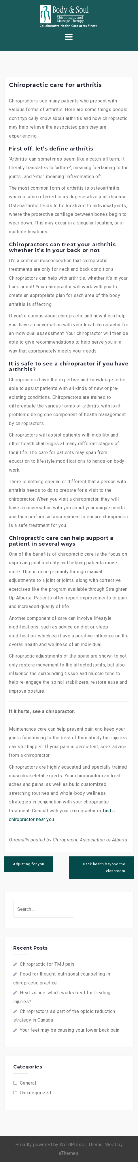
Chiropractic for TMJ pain (47, 964)
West (110, 1144)
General (28, 1083)
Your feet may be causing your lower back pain (70, 1030)
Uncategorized (35, 1093)
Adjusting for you (28, 864)
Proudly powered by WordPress (49, 1144)
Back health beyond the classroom (104, 867)
